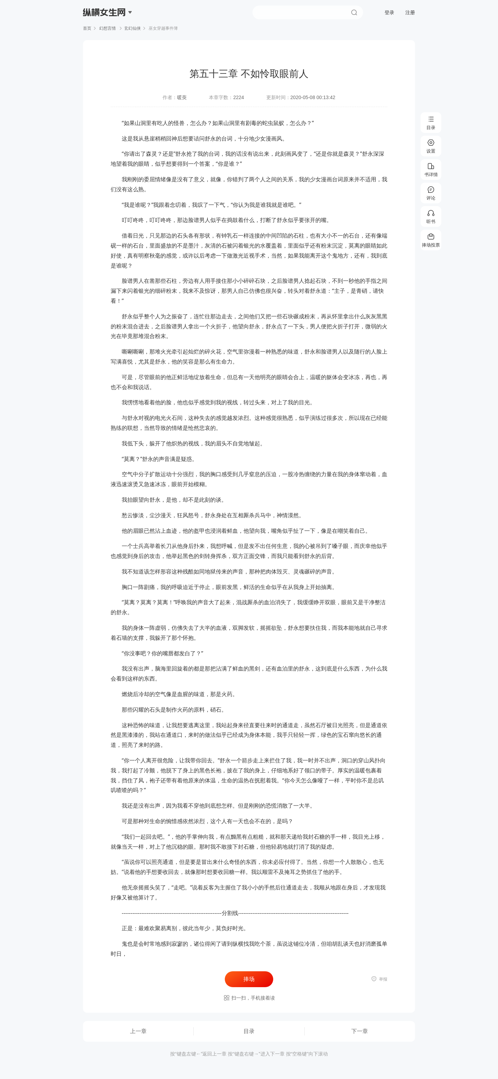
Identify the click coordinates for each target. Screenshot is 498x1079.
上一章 (138, 1031)
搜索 (354, 12)
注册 (410, 12)
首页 (87, 28)
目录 (249, 1031)
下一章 (359, 1031)
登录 (389, 12)
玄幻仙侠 (132, 28)
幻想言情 (107, 28)
